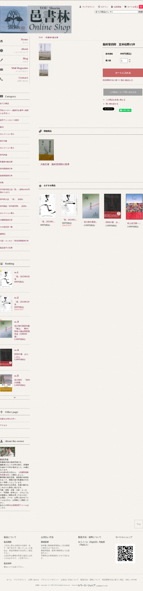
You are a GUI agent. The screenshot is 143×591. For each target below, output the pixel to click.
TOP (41, 37)
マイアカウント (88, 7)
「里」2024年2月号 (70, 219)
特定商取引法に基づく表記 (113, 580)
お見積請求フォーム (19, 505)
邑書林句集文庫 (52, 37)
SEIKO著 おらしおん (115, 222)
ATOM (134, 580)
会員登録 (117, 7)
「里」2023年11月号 (49, 221)
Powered (90, 585)
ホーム (9, 580)
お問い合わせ (33, 580)
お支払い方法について (70, 580)
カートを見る (135, 7)
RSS (127, 580)
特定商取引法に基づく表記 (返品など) (118, 80)
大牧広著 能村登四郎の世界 (54, 164)
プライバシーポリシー (50, 580)
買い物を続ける (112, 104)
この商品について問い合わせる (122, 92)
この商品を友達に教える (115, 100)
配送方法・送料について (90, 580)
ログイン (104, 7)
